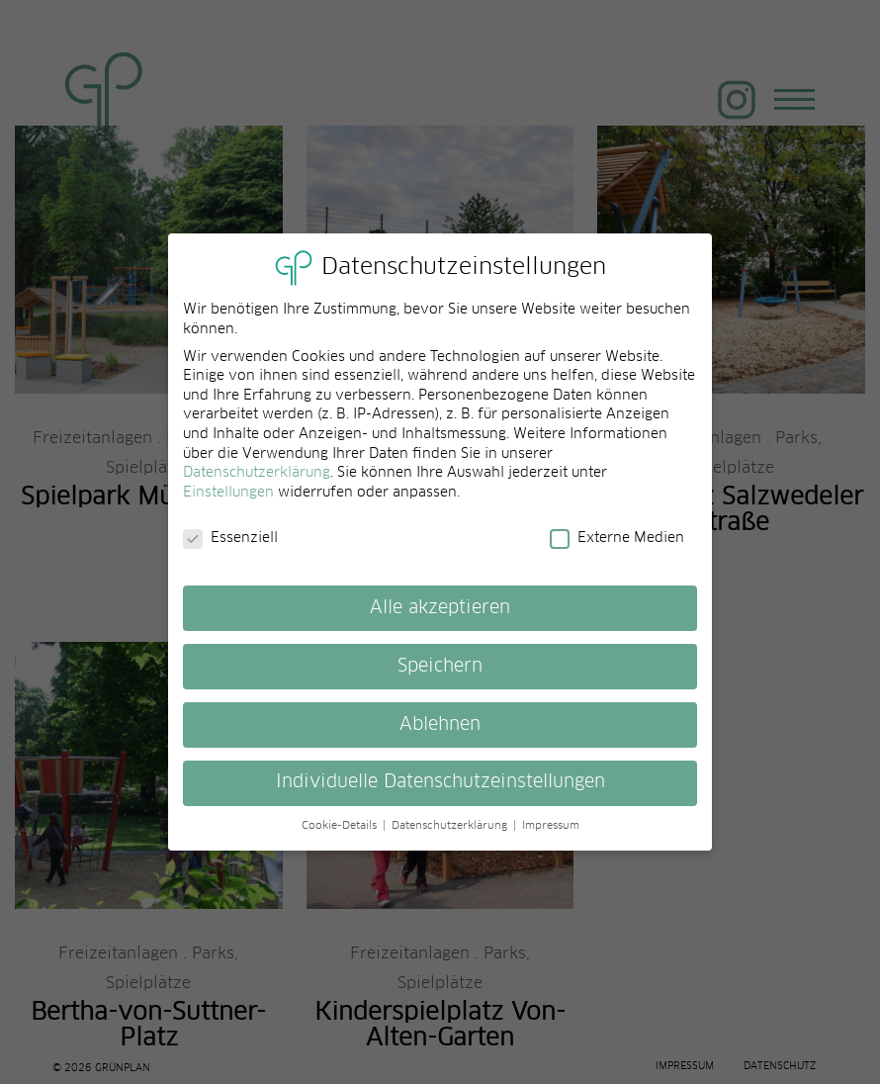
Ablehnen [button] (440, 735)
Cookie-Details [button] (341, 837)
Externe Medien (617, 548)
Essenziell (230, 548)
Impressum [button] (550, 837)
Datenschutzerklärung (256, 484)
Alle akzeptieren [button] (440, 618)
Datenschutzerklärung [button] (451, 837)
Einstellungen (228, 502)
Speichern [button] (440, 676)
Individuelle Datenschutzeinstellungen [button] (440, 793)
